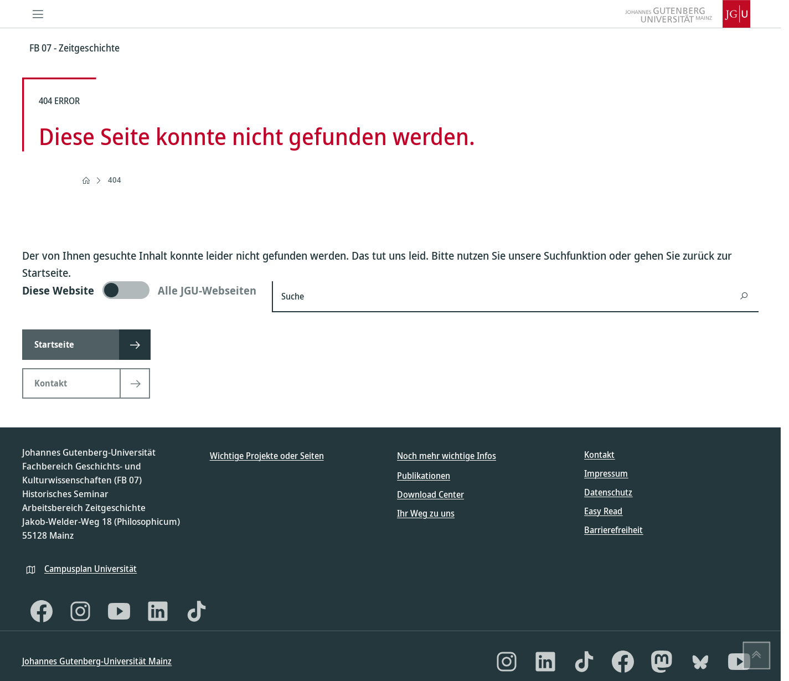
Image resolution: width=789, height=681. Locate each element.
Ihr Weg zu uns (426, 513)
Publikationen (423, 476)
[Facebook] (41, 611)
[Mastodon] (662, 662)
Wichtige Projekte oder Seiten (267, 456)
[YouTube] (119, 611)
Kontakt (599, 454)
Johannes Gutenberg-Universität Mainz (97, 661)
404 (114, 179)
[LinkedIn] (158, 611)
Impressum (606, 473)
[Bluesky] (700, 662)
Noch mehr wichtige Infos (446, 456)
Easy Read (603, 511)
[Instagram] (80, 611)
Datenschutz (608, 492)
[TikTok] (196, 611)
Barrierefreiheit (613, 530)
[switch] (140, 290)
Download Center (430, 494)
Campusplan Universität (90, 569)
